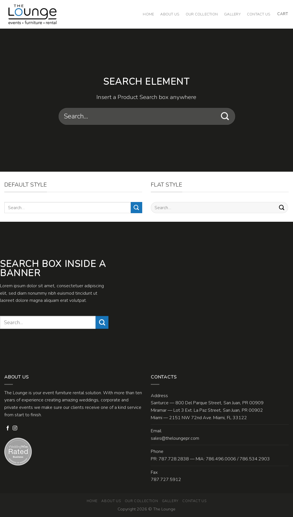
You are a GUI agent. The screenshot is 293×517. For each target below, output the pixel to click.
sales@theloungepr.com (175, 438)
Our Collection (202, 14)
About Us (169, 14)
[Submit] (225, 116)
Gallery (232, 14)
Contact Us (258, 14)
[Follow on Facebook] (7, 428)
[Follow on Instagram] (15, 428)
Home (148, 14)
